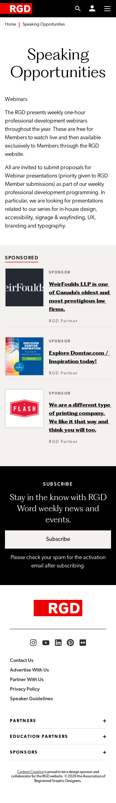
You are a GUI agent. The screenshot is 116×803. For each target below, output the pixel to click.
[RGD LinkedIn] (58, 642)
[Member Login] (92, 9)
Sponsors (58, 752)
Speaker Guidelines (31, 698)
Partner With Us (27, 679)
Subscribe (58, 539)
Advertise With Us (29, 670)
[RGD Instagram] (33, 642)
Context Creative (30, 772)
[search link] (78, 8)
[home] (16, 8)
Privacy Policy (25, 689)
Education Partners (58, 736)
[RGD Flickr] (83, 642)
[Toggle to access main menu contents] (107, 8)
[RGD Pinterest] (70, 642)
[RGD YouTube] (45, 642)
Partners (58, 721)
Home (10, 24)
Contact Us (21, 660)
